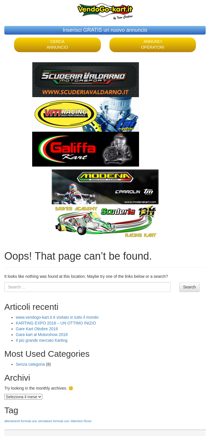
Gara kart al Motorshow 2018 (42, 334)
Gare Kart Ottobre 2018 (37, 328)
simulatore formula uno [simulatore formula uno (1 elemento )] (53, 421)
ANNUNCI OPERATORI (152, 44)
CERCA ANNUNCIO (57, 44)
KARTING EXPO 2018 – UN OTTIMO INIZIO (56, 323)
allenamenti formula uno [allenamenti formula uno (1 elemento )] (20, 421)
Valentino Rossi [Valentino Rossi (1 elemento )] (80, 421)
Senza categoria (30, 364)
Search (189, 287)
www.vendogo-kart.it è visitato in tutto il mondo (57, 317)
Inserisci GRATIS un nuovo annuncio (105, 30)
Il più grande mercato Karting (42, 340)
